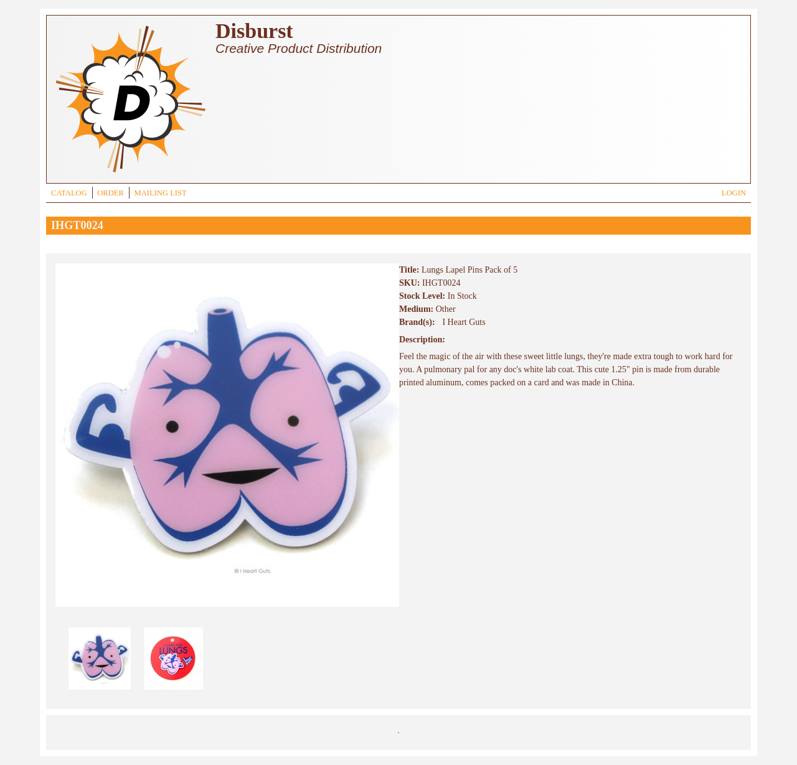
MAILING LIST (160, 193)
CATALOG (69, 193)
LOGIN (734, 193)
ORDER (110, 193)
